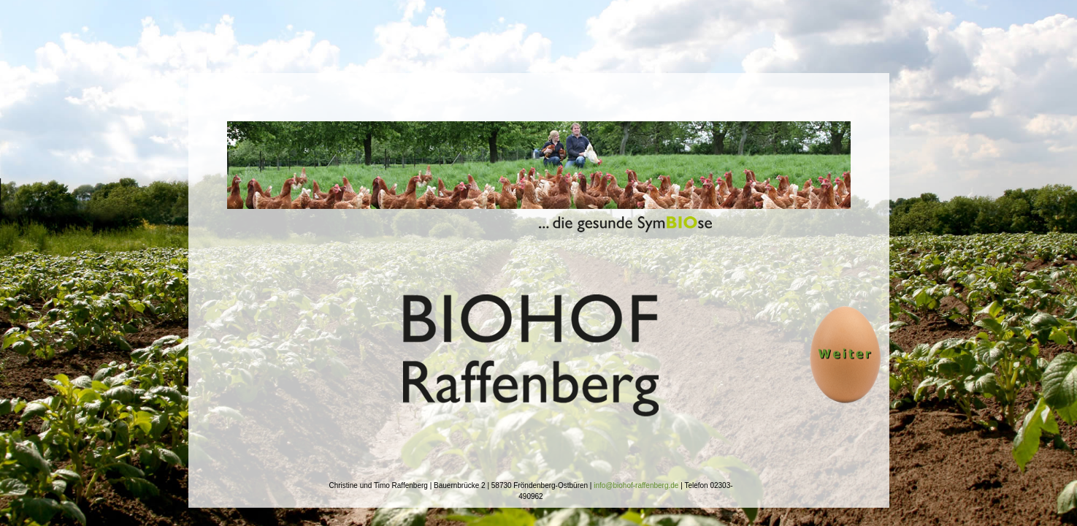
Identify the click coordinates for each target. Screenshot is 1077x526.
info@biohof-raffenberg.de (636, 485)
